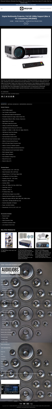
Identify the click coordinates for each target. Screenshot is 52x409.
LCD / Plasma (5, 316)
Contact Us (3, 359)
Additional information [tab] (13, 104)
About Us (3, 351)
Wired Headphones (5, 344)
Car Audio (3, 279)
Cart (2, 354)
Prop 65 (2, 366)
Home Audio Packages (6, 295)
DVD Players (4, 294)
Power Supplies (5, 317)
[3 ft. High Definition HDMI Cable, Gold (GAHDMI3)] (9, 240)
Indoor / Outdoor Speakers (7, 310)
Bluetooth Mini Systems (7, 290)
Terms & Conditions (5, 371)
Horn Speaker (5, 305)
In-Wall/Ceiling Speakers (7, 308)
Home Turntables (5, 301)
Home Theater (19, 21)
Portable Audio (4, 339)
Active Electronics (5, 286)
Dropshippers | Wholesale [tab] (26, 104)
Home (11, 21)
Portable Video (4, 342)
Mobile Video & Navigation (7, 332)
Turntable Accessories (6, 327)
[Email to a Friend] (9, 97)
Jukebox (4, 314)
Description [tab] (4, 104)
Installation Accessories (7, 312)
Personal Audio (4, 337)
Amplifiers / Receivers (6, 288)
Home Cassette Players (7, 297)
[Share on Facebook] (4, 97)
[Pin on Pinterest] (11, 97)
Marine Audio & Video (6, 329)
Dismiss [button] (30, 2)
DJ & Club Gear (4, 282)
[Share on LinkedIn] (13, 97)
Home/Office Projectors (34, 21)
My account (3, 361)
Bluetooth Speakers (6, 292)
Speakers (4, 323)
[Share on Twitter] (7, 97)
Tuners (3, 325)
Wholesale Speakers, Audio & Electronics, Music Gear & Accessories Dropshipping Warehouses (22, 373)
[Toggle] (50, 280)
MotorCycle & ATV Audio (6, 334)
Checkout (3, 356)
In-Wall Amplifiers (5, 306)
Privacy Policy (4, 363)
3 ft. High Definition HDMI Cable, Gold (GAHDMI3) (8, 251)
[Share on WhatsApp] (2, 97)
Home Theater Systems (7, 299)
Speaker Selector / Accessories (8, 321)
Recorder (4, 319)
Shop (2, 368)
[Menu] (1, 8)
